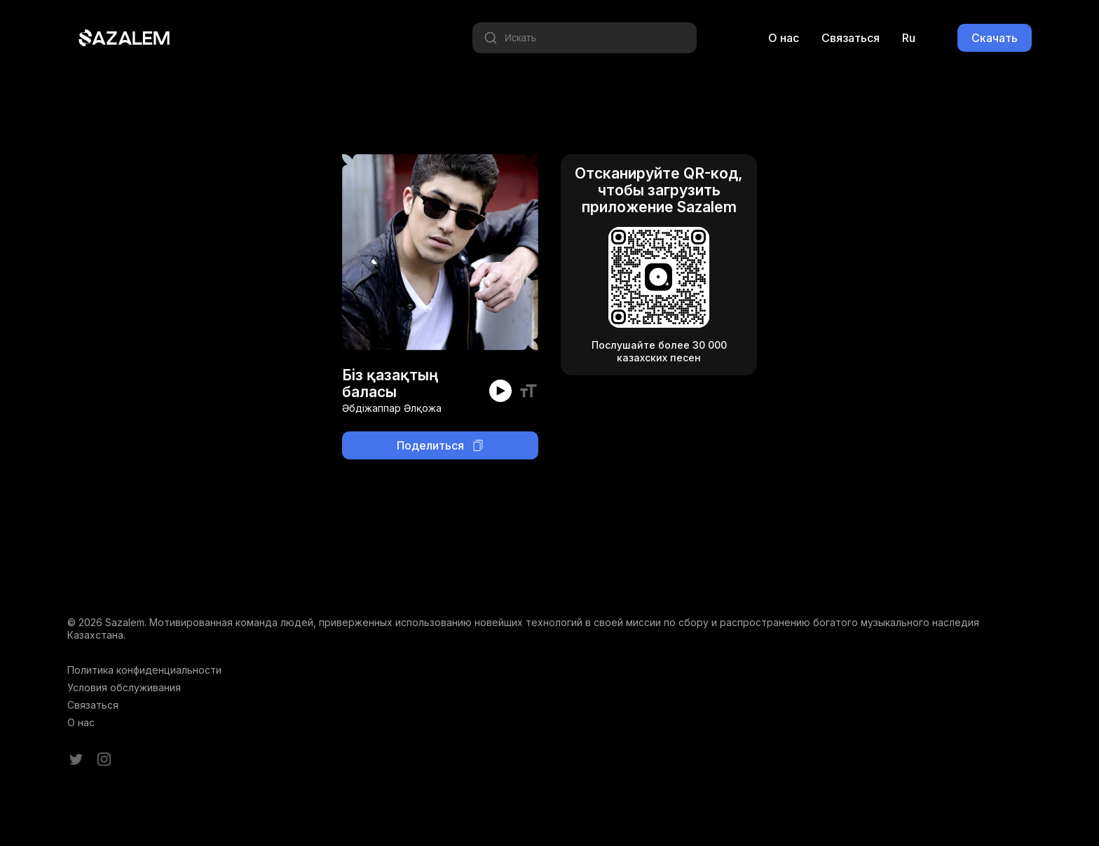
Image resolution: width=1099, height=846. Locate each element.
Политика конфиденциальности (144, 670)
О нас (783, 38)
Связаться (850, 38)
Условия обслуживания (124, 687)
